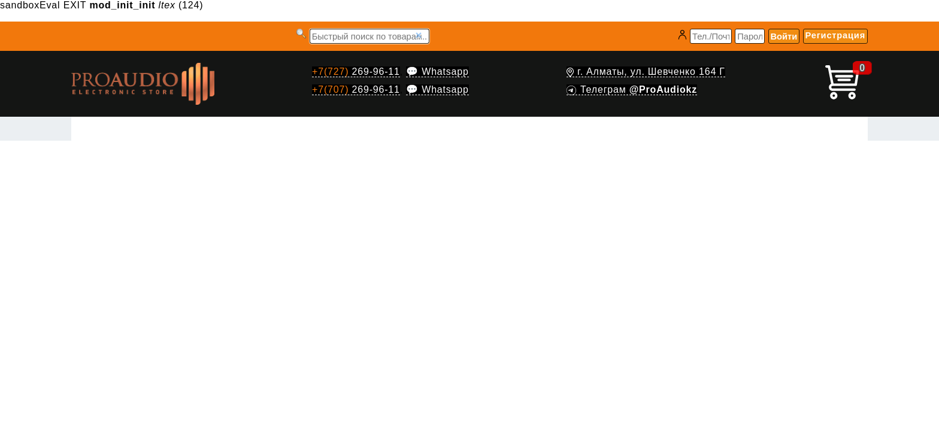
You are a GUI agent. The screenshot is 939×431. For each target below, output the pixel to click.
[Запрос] (369, 36)
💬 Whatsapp (437, 71)
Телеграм (632, 89)
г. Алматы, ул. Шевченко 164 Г (646, 71)
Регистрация (835, 35)
